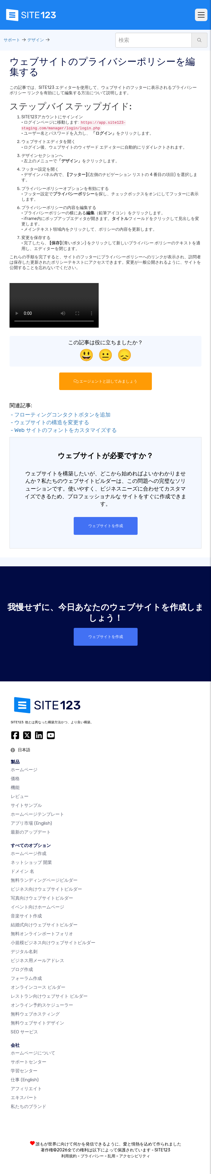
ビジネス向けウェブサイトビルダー (46, 889)
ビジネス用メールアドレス (37, 960)
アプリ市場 (31, 823)
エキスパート (24, 1097)
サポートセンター (28, 1062)
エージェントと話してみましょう (105, 381)
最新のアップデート (31, 832)
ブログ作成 (22, 969)
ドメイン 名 (22, 871)
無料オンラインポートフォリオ (42, 933)
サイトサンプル (26, 805)
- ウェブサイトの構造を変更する (49, 422)
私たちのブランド (28, 1106)
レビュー (20, 796)
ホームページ (24, 769)
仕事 (25, 1079)
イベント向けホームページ (37, 907)
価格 (15, 778)
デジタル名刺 (24, 951)
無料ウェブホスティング (35, 1014)
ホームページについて (33, 1053)
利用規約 (69, 1156)
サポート (12, 40)
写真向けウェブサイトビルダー (42, 898)
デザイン (35, 40)
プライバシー (92, 1156)
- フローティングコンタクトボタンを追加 (60, 414)
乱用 (111, 1156)
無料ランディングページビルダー (44, 880)
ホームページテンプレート (37, 814)
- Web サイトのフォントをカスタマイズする (63, 430)
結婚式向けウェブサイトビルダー (44, 925)
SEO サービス (24, 1032)
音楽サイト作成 (26, 916)
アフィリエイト (26, 1088)
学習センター (24, 1071)
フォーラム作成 (26, 978)
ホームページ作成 (28, 853)
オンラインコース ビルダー (38, 987)
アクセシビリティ (134, 1156)
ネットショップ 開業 (31, 862)
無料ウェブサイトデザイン (37, 1023)
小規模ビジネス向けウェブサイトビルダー (53, 942)
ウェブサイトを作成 (105, 526)
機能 (15, 787)
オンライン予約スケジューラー (42, 1005)
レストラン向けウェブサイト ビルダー (49, 996)
